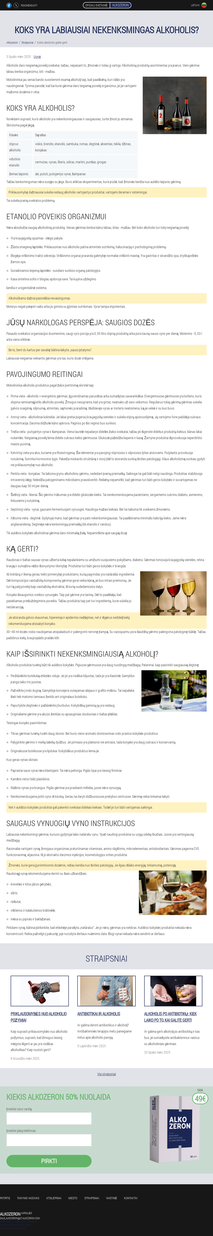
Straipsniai (91, 1198)
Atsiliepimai (53, 1198)
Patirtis (5, 1198)
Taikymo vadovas (28, 1198)
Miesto (72, 1198)
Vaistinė (111, 1198)
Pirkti (49, 1161)
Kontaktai (130, 1198)
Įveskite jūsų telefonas (21, 1130)
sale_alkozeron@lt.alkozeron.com (20, 1218)
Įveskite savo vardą (19, 1109)
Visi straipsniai (106, 1074)
